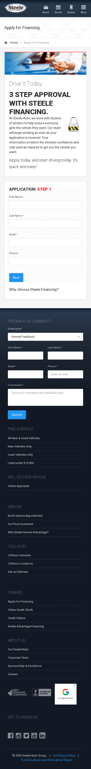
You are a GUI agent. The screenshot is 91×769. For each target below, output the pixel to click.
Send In (17, 415)
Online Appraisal (18, 486)
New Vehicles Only (20, 446)
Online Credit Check (20, 609)
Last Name (16, 215)
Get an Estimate (18, 571)
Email (13, 234)
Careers (13, 674)
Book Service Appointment (25, 515)
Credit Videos (16, 618)
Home (11, 42)
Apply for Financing (20, 601)
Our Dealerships (18, 649)
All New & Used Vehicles (24, 438)
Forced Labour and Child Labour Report (46, 760)
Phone (14, 253)
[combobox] (45, 337)
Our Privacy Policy (64, 755)
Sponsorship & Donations (24, 666)
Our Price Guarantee (20, 524)
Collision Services (19, 555)
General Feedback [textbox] (23, 336)
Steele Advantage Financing (26, 626)
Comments (15, 385)
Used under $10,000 (21, 463)
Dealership (15, 328)
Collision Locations (20, 563)
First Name (16, 197)
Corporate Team (18, 657)
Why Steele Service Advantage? (28, 532)
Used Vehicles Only (20, 454)
